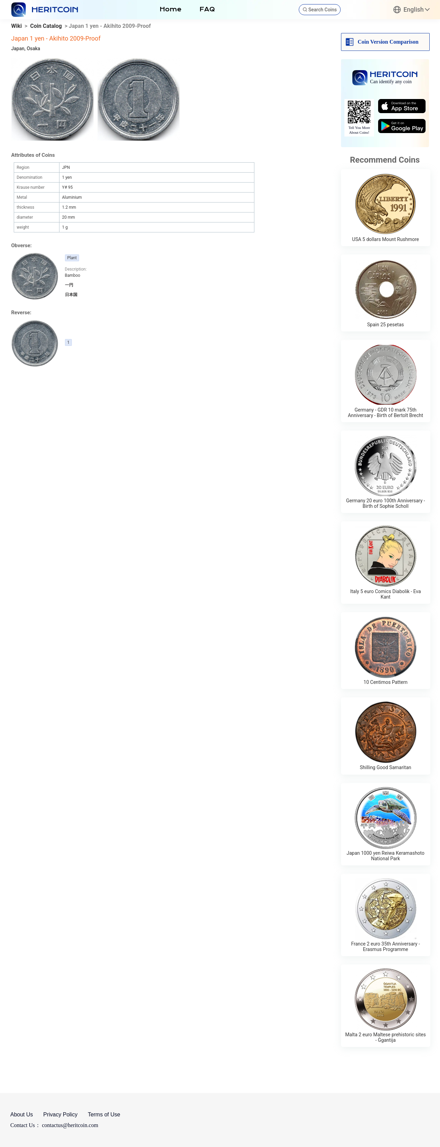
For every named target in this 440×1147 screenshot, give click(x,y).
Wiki (16, 26)
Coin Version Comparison (388, 42)
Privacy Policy (60, 1114)
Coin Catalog (46, 26)
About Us (21, 1114)
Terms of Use (104, 1114)
